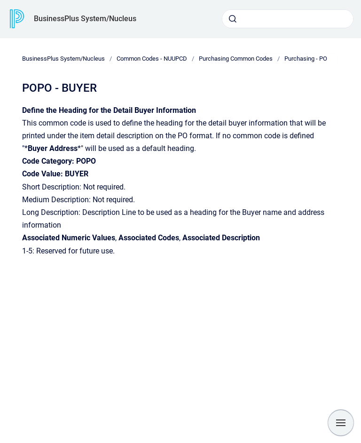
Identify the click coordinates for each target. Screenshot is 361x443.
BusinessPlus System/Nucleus (85, 18)
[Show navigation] (340, 422)
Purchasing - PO (305, 58)
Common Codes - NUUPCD (152, 58)
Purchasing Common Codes (236, 58)
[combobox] (287, 19)
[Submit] (232, 18)
